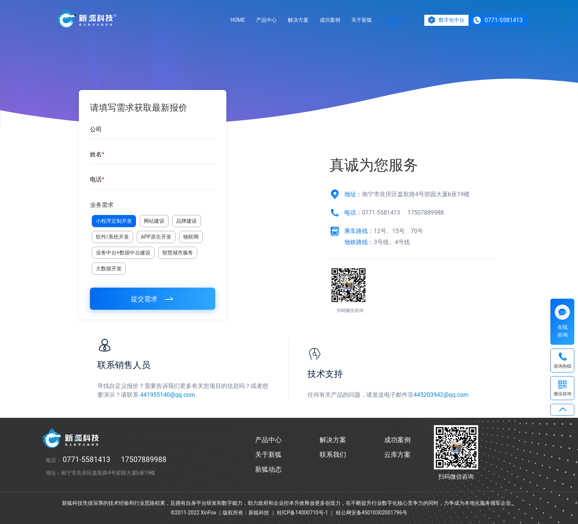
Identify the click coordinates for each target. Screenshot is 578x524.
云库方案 (397, 454)
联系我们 (393, 20)
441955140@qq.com (167, 394)
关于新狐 (361, 20)
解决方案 (298, 20)
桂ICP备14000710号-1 (302, 513)
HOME (237, 20)
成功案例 (330, 20)
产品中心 (266, 20)
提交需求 (153, 299)
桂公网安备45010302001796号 (371, 513)
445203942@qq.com (441, 394)
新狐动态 (268, 469)
